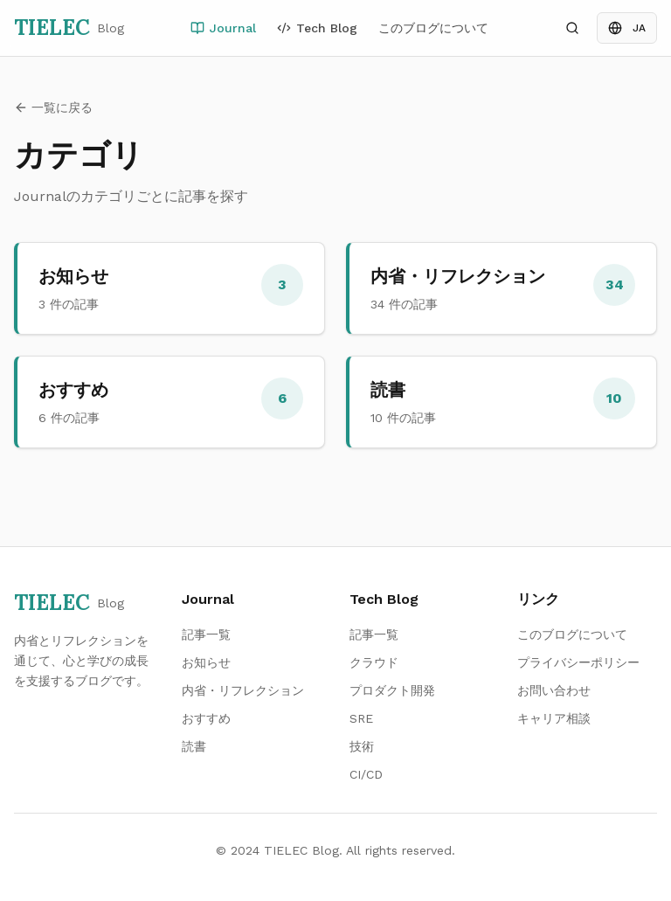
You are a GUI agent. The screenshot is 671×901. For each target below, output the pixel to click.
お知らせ (206, 662)
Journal (223, 28)
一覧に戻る (53, 107)
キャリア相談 (554, 718)
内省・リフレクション (243, 690)
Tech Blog (317, 28)
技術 (361, 746)
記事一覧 (206, 634)
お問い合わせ (554, 690)
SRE (361, 718)
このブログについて (433, 28)
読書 (194, 746)
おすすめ (206, 718)
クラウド (373, 662)
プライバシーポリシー (578, 662)
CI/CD (366, 774)
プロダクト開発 (392, 690)
